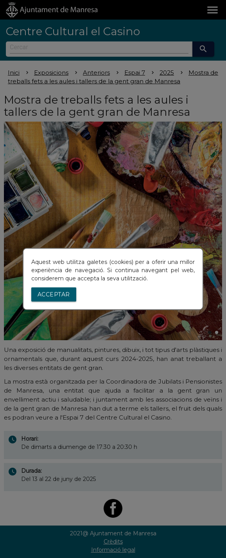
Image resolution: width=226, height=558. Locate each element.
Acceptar (54, 294)
